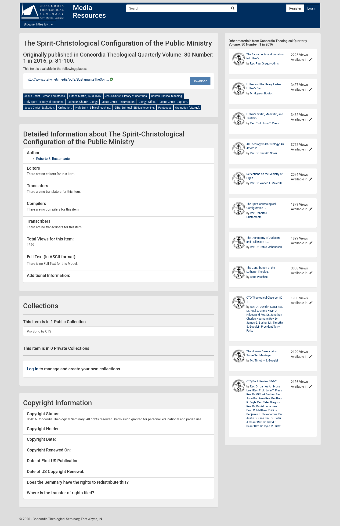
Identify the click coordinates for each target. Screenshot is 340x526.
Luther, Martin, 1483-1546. (85, 96)
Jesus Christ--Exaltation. (40, 107)
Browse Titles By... (38, 24)
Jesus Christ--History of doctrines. (126, 96)
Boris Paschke (259, 277)
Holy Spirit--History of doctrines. (44, 102)
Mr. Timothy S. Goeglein (264, 360)
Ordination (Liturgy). (187, 107)
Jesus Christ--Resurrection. (118, 102)
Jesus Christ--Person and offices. (45, 96)
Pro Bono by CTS (39, 331)
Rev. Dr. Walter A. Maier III (266, 183)
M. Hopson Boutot (261, 93)
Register (295, 8)
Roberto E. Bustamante (53, 159)
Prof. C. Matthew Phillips (261, 410)
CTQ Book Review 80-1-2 (261, 381)
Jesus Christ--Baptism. (174, 102)
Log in (311, 8)
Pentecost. (165, 107)
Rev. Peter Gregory (268, 402)
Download (200, 81)
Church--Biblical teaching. (167, 96)
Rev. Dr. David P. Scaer (263, 153)
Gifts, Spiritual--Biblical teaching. (135, 107)
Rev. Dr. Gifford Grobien (261, 394)
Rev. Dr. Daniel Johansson (266, 247)
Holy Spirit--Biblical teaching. (93, 107)
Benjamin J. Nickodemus (262, 414)
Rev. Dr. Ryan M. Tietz (267, 426)
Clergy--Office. (147, 102)
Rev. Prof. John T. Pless (264, 123)
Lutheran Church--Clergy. (83, 102)
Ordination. (65, 107)
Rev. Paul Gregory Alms (264, 63)
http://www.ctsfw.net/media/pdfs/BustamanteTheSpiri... (68, 79)
